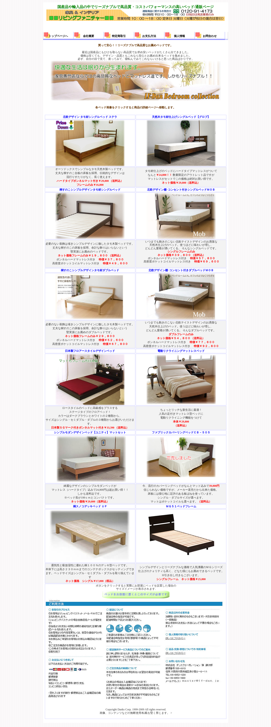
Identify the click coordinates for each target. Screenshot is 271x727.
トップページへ (58, 36)
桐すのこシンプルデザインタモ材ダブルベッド (90, 270)
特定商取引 (119, 36)
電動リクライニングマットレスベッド (181, 351)
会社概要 (88, 36)
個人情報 (179, 36)
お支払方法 (149, 36)
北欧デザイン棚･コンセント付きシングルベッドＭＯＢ (181, 189)
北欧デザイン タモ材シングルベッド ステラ (90, 117)
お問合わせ (210, 36)
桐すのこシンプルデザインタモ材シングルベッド (89, 189)
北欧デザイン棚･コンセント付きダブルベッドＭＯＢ (181, 270)
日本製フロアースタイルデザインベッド (90, 351)
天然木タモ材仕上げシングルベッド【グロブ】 (181, 117)
